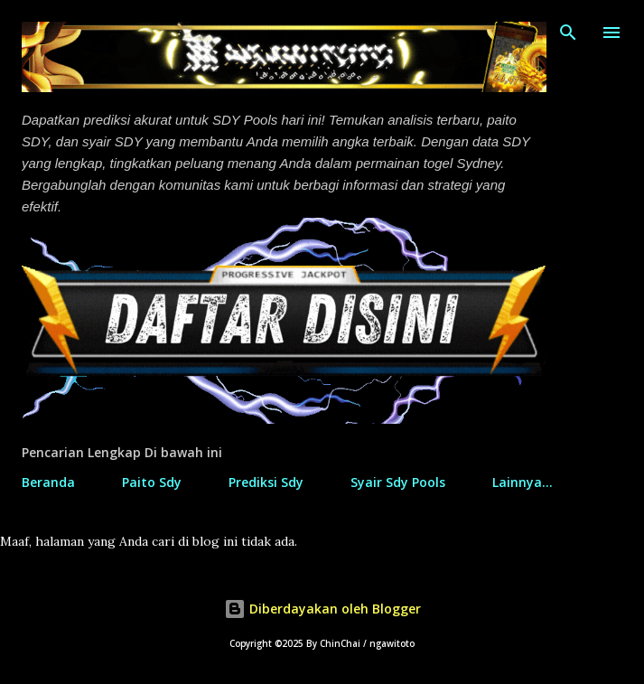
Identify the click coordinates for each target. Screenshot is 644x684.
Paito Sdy (152, 482)
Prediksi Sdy (266, 482)
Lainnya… (522, 482)
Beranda (48, 482)
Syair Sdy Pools (397, 482)
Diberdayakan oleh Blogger (322, 608)
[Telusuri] (568, 32)
